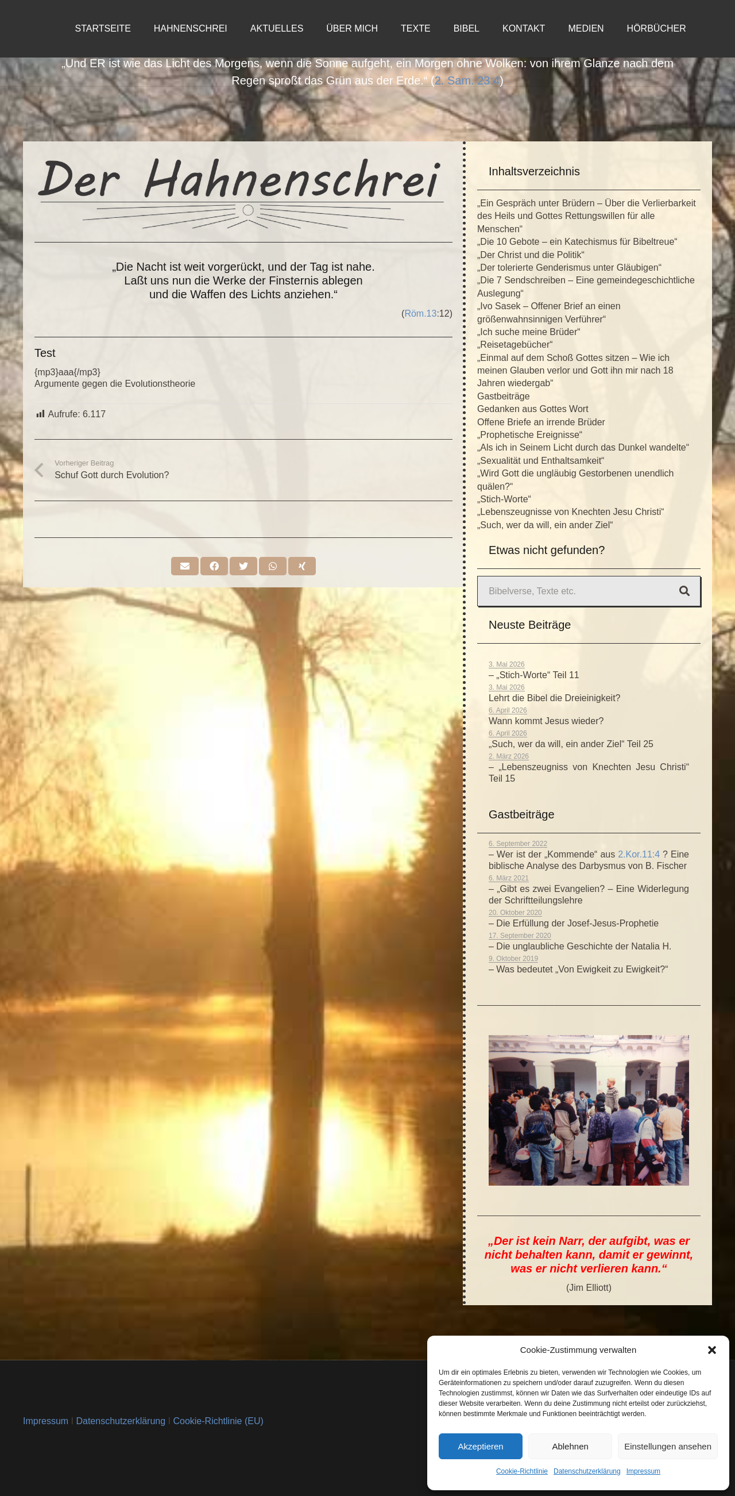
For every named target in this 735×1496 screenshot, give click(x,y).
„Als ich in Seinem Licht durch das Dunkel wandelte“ (583, 447)
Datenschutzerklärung (587, 1471)
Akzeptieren (480, 1446)
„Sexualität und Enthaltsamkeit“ (540, 461)
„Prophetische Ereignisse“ (529, 435)
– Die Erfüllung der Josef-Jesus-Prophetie (574, 923)
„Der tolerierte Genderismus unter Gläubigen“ (569, 267)
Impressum (643, 1471)
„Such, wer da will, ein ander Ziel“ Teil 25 (571, 744)
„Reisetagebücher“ (515, 344)
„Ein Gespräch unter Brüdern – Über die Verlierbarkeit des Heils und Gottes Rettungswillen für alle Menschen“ (586, 216)
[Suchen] (684, 591)
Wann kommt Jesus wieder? (546, 721)
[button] (712, 1350)
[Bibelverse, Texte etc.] (589, 591)
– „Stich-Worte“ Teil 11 (534, 675)
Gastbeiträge (503, 396)
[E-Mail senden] (185, 566)
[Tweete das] (243, 566)
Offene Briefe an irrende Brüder (541, 422)
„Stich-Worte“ (504, 499)
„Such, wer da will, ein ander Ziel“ (545, 525)
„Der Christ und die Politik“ (531, 255)
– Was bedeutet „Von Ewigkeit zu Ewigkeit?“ (578, 969)
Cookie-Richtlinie (522, 1471)
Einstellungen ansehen (667, 1446)
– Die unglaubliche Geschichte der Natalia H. (580, 946)
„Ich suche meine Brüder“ (529, 332)
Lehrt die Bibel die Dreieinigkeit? (554, 698)
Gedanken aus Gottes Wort (533, 409)
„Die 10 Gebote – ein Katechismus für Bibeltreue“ (577, 242)
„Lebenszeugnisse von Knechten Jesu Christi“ (570, 512)
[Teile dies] (214, 566)
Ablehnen (570, 1446)
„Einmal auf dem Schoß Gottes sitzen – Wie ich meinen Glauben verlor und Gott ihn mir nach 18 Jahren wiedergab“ (575, 371)
